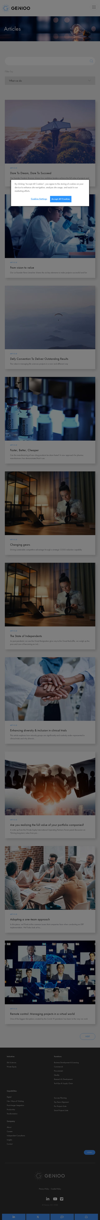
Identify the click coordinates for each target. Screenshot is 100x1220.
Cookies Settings (39, 198)
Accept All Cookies (61, 199)
